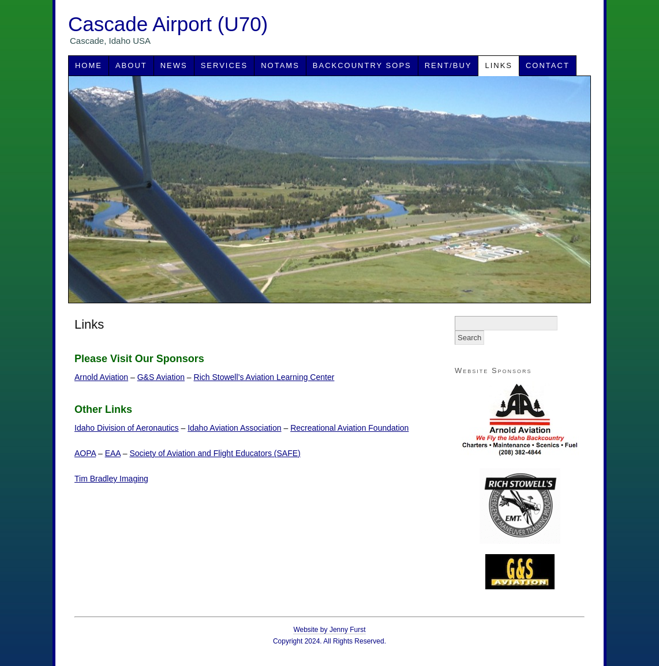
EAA (113, 453)
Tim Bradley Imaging (111, 478)
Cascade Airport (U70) (168, 24)
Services (224, 65)
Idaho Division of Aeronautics (126, 427)
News (174, 65)
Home (88, 65)
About (131, 65)
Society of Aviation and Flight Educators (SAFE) (215, 453)
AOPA (85, 453)
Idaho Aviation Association (234, 427)
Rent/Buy (448, 65)
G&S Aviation (161, 377)
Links (498, 65)
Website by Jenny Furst (329, 630)
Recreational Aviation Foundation (349, 427)
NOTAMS (280, 65)
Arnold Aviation (101, 377)
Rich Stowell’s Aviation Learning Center (264, 377)
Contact (548, 65)
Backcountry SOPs (362, 65)
